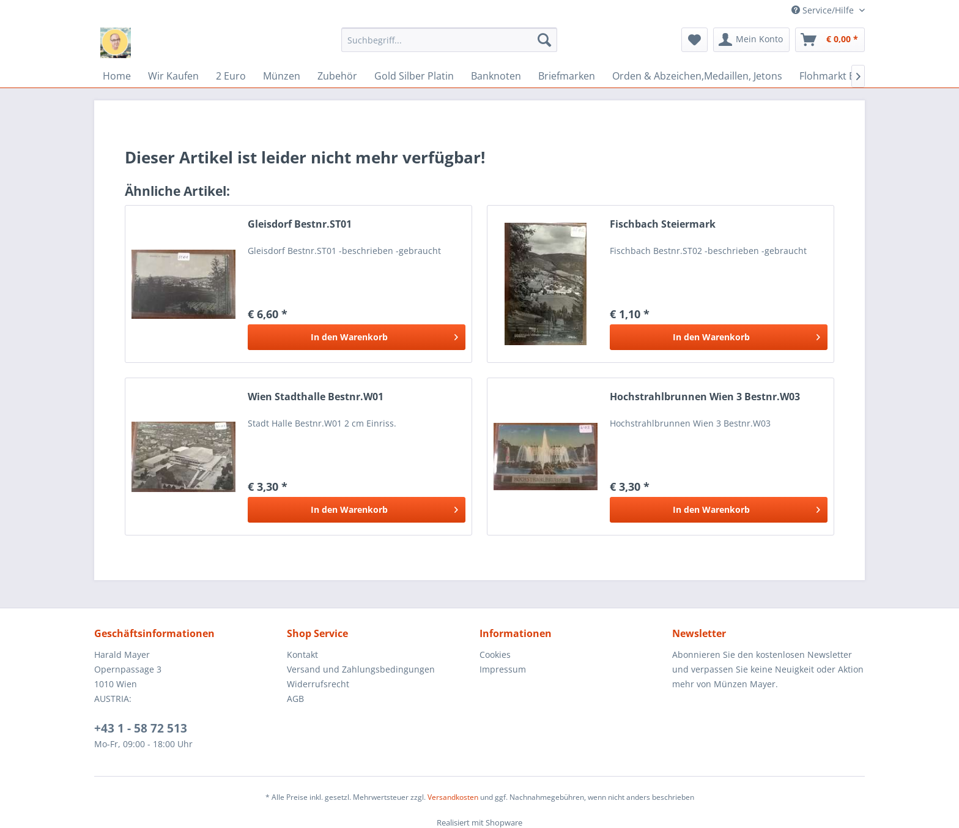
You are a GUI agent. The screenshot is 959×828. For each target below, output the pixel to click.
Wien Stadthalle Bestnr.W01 (315, 396)
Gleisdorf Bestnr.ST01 (300, 224)
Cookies (495, 654)
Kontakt (302, 654)
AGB (295, 698)
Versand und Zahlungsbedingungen (361, 669)
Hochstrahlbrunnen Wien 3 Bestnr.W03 (705, 396)
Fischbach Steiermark (663, 224)
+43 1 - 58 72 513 (140, 728)
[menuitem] (449, 40)
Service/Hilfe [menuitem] (823, 10)
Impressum (503, 669)
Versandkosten (453, 797)
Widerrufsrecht (318, 684)
